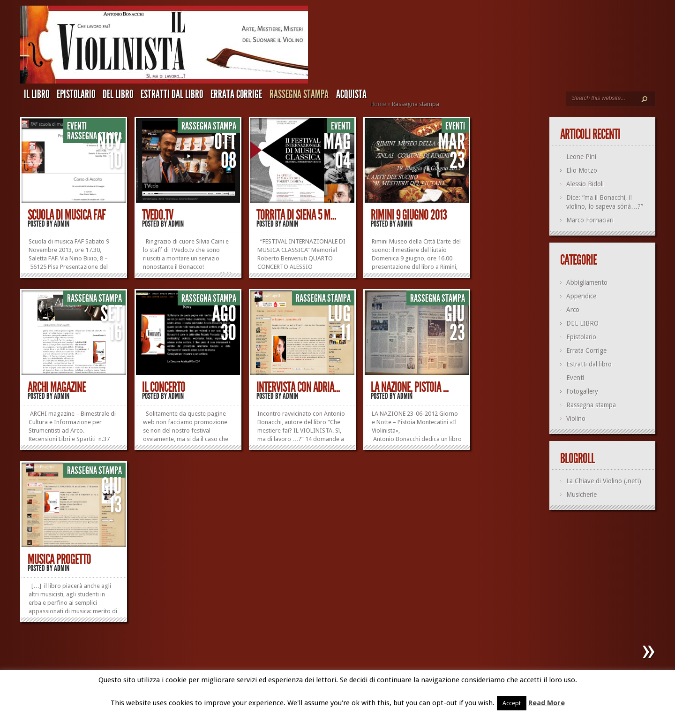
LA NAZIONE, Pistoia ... (410, 387)
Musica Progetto (59, 559)
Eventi (77, 126)
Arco (572, 309)
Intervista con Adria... (298, 387)
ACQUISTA (351, 94)
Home (378, 103)
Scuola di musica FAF (66, 214)
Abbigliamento (587, 282)
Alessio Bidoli (585, 184)
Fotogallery (582, 391)
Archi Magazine (57, 387)
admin (61, 224)
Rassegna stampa (299, 94)
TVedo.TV (157, 214)
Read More (546, 703)
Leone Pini (581, 156)
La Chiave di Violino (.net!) (603, 481)
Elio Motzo (581, 170)
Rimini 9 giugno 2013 (409, 214)
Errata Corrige (236, 94)
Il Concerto (163, 387)
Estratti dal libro (172, 94)
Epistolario (76, 94)
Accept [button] (511, 703)
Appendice (581, 296)
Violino (575, 418)
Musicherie (581, 494)
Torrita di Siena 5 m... (296, 214)
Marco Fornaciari (590, 220)
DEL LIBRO (118, 94)
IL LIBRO (36, 94)
